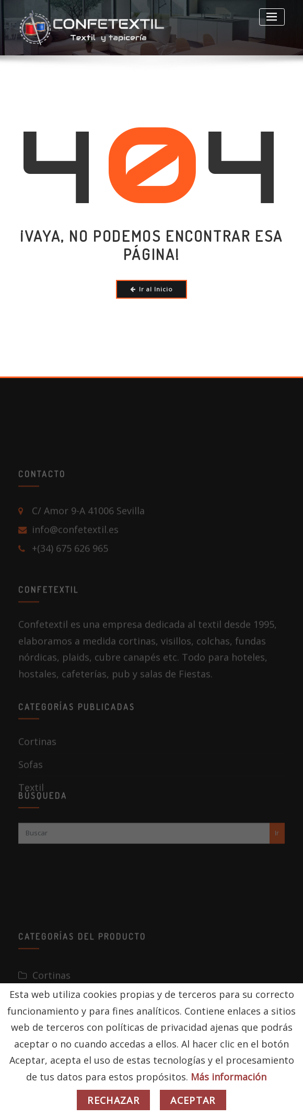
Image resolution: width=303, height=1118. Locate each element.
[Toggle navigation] (272, 17)
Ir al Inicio (151, 289)
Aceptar (192, 1100)
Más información (228, 1076)
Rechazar (113, 1100)
